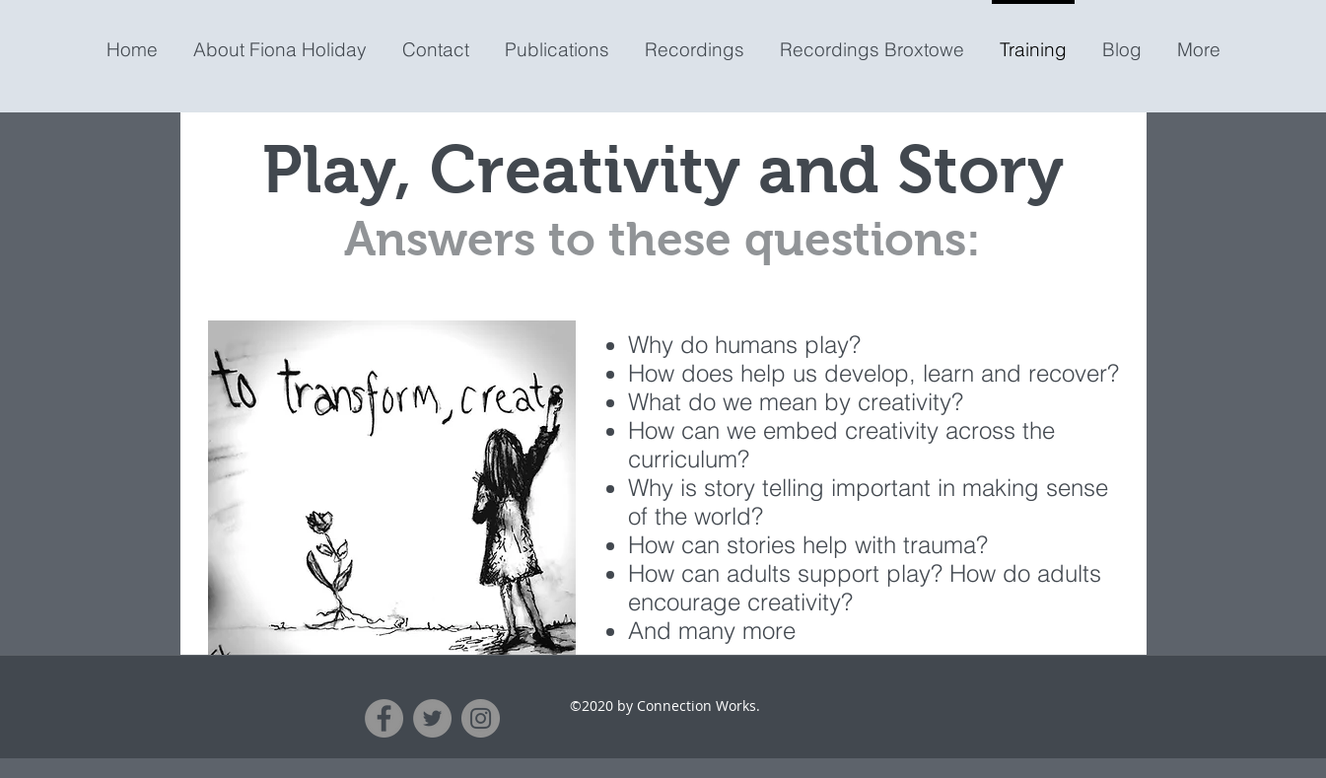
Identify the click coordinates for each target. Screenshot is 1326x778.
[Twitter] (432, 718)
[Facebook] (384, 718)
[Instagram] (480, 718)
